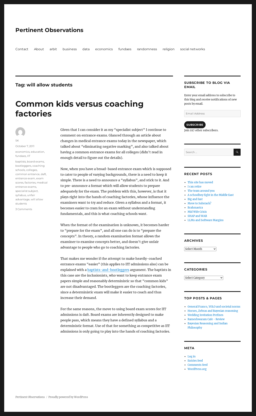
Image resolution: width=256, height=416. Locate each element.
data (86, 49)
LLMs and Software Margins (206, 220)
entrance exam (25, 178)
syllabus (20, 195)
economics (104, 49)
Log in (192, 356)
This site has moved (200, 182)
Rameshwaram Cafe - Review (206, 319)
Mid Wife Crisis (197, 212)
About (39, 49)
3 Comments (23, 209)
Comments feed (198, 365)
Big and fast (195, 199)
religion (169, 49)
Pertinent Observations (49, 30)
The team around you (201, 190)
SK (17, 140)
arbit (53, 49)
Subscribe (194, 124)
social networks (192, 49)
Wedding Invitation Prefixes (205, 315)
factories (30, 182)
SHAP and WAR (197, 216)
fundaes (124, 49)
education (37, 151)
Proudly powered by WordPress (68, 397)
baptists (20, 161)
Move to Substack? (199, 203)
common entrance (27, 174)
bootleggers (23, 165)
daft (43, 174)
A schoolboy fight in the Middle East (211, 195)
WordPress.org (197, 369)
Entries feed (195, 360)
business (70, 49)
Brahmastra (195, 207)
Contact (21, 49)
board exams (35, 161)
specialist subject (26, 190)
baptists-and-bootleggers (108, 270)
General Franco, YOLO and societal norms (214, 306)
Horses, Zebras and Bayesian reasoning (213, 311)
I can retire (194, 186)
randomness (147, 49)
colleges (31, 169)
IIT (28, 155)
